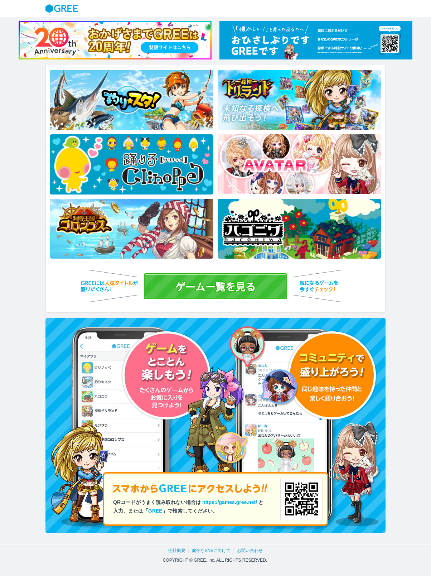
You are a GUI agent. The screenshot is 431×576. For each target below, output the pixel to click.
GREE (62, 8)
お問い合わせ (250, 550)
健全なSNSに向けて (211, 550)
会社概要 (176, 550)
